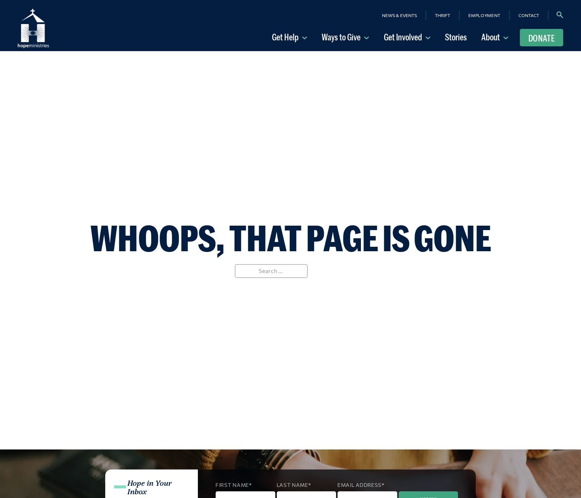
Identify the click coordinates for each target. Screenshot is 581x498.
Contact (528, 15)
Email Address (360, 485)
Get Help (285, 37)
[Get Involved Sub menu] (429, 37)
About (490, 37)
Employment (484, 15)
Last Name (292, 485)
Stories (456, 37)
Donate (541, 38)
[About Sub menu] (507, 37)
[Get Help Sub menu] (306, 37)
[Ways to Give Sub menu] (367, 37)
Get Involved (403, 37)
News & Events (399, 15)
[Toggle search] (560, 15)
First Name (232, 485)
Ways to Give (341, 37)
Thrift (442, 15)
